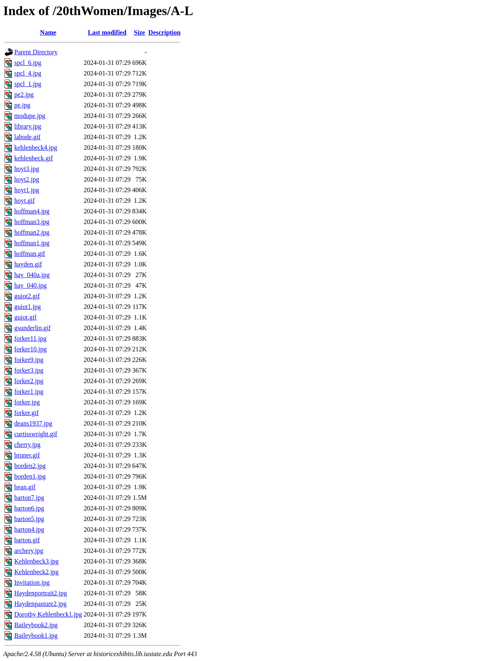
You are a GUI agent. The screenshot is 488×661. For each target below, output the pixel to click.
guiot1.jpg (27, 306)
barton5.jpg (29, 518)
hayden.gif (28, 264)
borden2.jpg (30, 465)
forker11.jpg (30, 338)
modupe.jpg (29, 115)
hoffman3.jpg (31, 221)
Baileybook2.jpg (35, 624)
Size (139, 32)
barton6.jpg (29, 508)
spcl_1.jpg (27, 83)
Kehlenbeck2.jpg (36, 571)
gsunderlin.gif (32, 327)
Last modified (107, 32)
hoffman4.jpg (31, 211)
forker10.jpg (30, 349)
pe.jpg (22, 105)
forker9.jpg (29, 359)
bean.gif (24, 487)
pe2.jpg (24, 94)
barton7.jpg (29, 497)
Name (48, 32)
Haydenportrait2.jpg (40, 593)
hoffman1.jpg (31, 243)
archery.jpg (28, 550)
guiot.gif (25, 317)
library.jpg (27, 126)
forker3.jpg (29, 370)
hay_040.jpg (30, 285)
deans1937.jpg (33, 423)
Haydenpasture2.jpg (40, 603)
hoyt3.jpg (26, 168)
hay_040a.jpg (32, 274)
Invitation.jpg (32, 582)
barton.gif (27, 540)
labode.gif (27, 136)
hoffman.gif (29, 253)
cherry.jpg (27, 444)
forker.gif (26, 412)
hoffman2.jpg (31, 232)
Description (164, 32)
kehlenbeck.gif (33, 158)
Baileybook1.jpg (35, 635)
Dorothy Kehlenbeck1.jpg (48, 614)
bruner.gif (27, 455)
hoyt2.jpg (26, 179)
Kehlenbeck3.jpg (36, 561)
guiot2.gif (27, 296)
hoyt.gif (24, 200)
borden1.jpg (30, 476)
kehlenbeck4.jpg (35, 147)
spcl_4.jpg (27, 73)
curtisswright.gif (35, 433)
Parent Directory (35, 52)
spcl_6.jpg (27, 62)
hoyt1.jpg (26, 189)
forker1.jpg (29, 391)
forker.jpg (27, 402)
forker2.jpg (29, 380)
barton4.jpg (29, 529)
